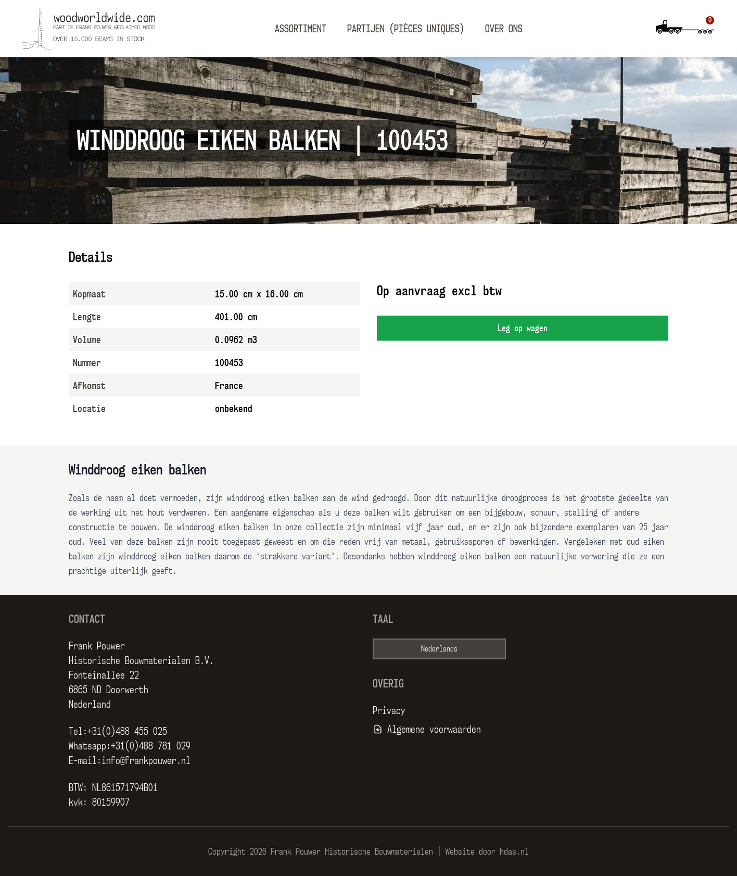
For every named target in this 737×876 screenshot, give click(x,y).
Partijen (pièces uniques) (405, 28)
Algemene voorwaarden (434, 729)
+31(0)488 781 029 (150, 746)
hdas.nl (514, 851)
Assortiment (300, 28)
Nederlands (439, 648)
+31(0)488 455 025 (127, 731)
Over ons (504, 28)
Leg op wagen (523, 328)
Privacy (389, 710)
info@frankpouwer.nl (145, 760)
